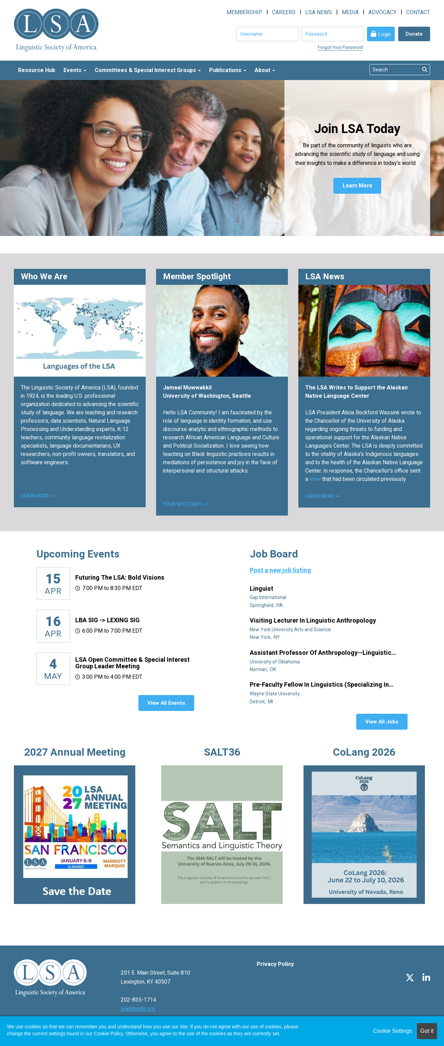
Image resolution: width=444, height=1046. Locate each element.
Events (74, 70)
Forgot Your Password (340, 47)
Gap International (268, 597)
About (265, 70)
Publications (227, 70)
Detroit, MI (262, 701)
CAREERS (284, 12)
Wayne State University (275, 693)
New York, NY (265, 637)
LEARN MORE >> (38, 496)
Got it (427, 1031)
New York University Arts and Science (291, 629)
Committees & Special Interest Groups (148, 70)
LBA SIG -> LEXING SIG (107, 620)
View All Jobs (382, 722)
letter (315, 479)
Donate (414, 34)
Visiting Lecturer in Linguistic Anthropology (313, 620)
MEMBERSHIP (244, 12)
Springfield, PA (267, 605)
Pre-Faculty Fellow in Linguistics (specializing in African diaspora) (319, 685)
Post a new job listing (280, 570)
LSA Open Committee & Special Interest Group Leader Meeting (132, 663)
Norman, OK (263, 669)
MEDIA (350, 12)
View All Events (166, 703)
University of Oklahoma (275, 662)
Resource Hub (36, 70)
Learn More (357, 186)
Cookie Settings (392, 1031)
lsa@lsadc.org (138, 1009)
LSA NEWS (318, 12)
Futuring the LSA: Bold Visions (119, 577)
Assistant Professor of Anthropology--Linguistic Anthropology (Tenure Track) (320, 653)
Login (384, 34)
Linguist (262, 589)
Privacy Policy (275, 964)
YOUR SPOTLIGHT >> (185, 504)
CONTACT (418, 12)
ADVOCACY (382, 12)
